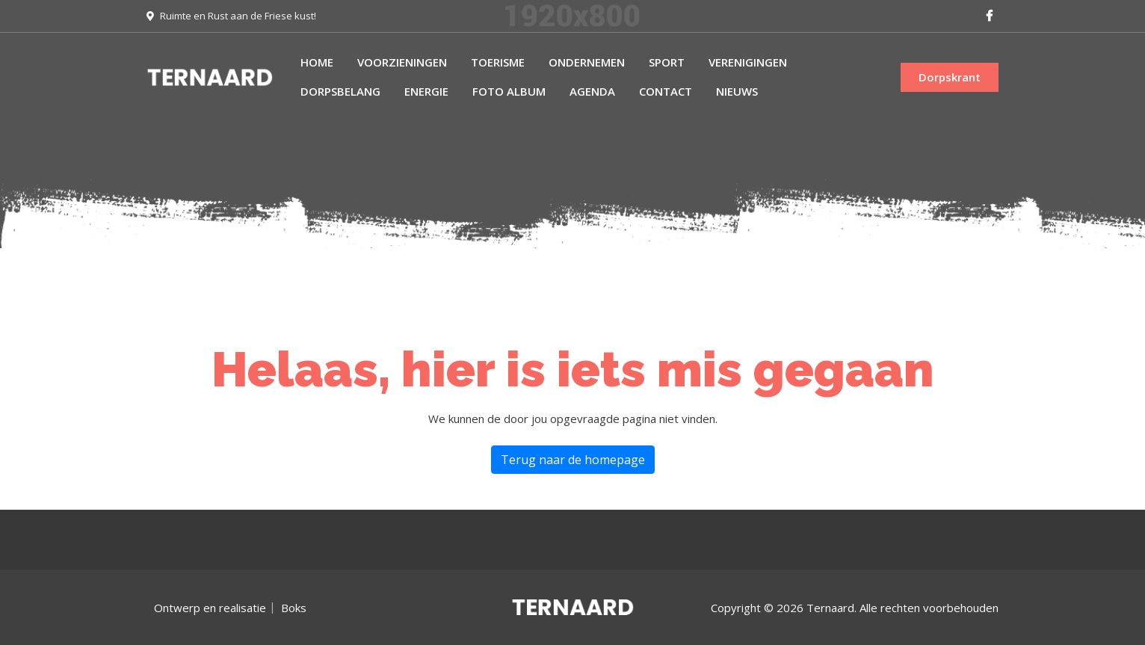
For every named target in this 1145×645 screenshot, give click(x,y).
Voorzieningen (402, 62)
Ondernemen (587, 62)
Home (316, 62)
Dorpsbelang (340, 91)
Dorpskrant (950, 77)
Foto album (509, 91)
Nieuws (737, 91)
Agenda (592, 91)
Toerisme (498, 62)
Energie (426, 91)
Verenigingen (748, 62)
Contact (665, 91)
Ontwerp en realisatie (210, 607)
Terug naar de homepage (573, 459)
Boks (293, 607)
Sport (667, 62)
